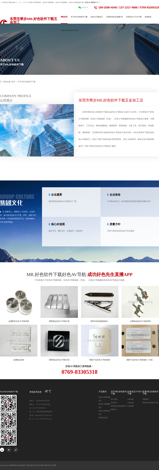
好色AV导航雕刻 (61, 2)
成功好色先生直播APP (119, 406)
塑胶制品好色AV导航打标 (59, 321)
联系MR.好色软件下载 (150, 393)
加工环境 (114, 399)
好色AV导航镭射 (48, 2)
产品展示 (103, 392)
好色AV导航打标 (9, 2)
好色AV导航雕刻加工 (104, 405)
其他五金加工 (103, 418)
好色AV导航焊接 (35, 2)
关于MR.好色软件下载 (26, 82)
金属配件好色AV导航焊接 (18, 321)
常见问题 (130, 406)
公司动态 (130, 399)
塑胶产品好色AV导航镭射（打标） (140, 360)
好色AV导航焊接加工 (104, 398)
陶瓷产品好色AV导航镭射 (99, 360)
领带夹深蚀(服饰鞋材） (99, 321)
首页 (13, 82)
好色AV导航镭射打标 (76, 2)
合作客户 (114, 403)
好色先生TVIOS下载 (134, 393)
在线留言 (145, 399)
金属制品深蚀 (18, 360)
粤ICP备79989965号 (44, 465)
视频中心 (114, 409)
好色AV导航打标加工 (104, 412)
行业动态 (130, 403)
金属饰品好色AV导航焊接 (140, 321)
